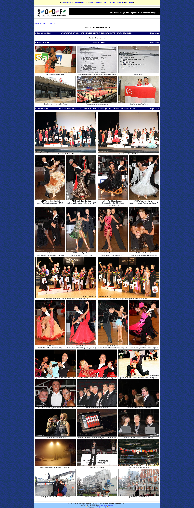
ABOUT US (69, 2)
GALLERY (112, 2)
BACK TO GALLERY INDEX (45, 23)
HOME (63, 2)
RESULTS (84, 2)
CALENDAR (120, 2)
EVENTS (92, 2)
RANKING (99, 2)
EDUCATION (129, 2)
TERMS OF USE (101, 507)
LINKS (105, 2)
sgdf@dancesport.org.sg (106, 505)
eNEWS (77, 2)
